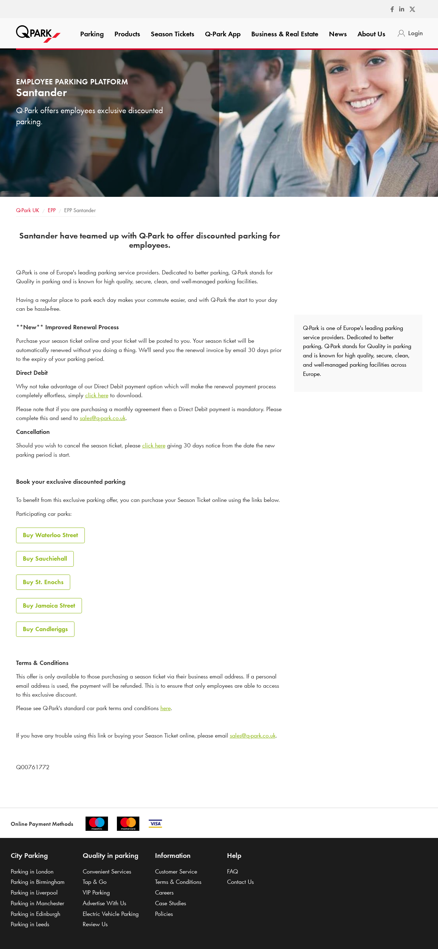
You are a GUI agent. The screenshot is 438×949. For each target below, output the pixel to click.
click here (96, 395)
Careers (164, 892)
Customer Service (176, 871)
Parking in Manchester (37, 903)
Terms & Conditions (178, 882)
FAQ (232, 871)
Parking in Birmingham (38, 882)
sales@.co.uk (102, 418)
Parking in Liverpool (34, 892)
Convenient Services (107, 871)
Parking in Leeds (30, 924)
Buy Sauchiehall (45, 558)
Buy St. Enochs (43, 582)
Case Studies (170, 903)
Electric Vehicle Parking (111, 914)
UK (27, 210)
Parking (92, 34)
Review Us (95, 924)
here (165, 708)
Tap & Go (95, 882)
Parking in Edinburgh (35, 914)
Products (127, 34)
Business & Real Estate (284, 34)
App (223, 34)
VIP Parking (96, 892)
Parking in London (32, 871)
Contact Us (240, 882)
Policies (164, 914)
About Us (371, 34)
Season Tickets (172, 34)
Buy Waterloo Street (50, 535)
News (338, 34)
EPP (52, 210)
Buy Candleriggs (45, 629)
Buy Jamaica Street (49, 605)
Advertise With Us (104, 903)
